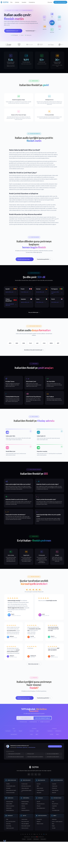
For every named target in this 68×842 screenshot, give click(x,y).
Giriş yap (23, 839)
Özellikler (8, 784)
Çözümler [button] (17, 2)
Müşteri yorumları (40, 824)
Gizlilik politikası (36, 839)
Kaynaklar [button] (24, 2)
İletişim (53, 826)
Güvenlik (53, 828)
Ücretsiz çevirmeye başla (25, 259)
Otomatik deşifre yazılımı (10, 786)
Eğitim (38, 786)
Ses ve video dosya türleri (10, 821)
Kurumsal (38, 784)
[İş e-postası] (26, 718)
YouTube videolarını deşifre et (26, 791)
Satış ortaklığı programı (41, 808)
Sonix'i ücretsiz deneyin (60, 2)
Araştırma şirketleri (40, 790)
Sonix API (38, 801)
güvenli (49, 770)
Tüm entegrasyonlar (55, 810)
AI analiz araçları (24, 784)
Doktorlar (23, 806)
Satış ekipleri (39, 792)
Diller (7, 819)
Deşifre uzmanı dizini (10, 828)
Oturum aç (50, 2)
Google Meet (54, 806)
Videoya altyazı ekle (25, 788)
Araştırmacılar (54, 786)
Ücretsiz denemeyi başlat (42, 718)
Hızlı (43, 770)
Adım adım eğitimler (25, 824)
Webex (53, 808)
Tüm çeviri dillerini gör (34, 312)
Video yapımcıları (55, 790)
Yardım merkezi (24, 819)
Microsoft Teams (55, 804)
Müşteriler (39, 821)
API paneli (38, 806)
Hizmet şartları (43, 839)
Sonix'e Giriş (8, 824)
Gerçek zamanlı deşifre (10, 792)
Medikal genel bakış (25, 801)
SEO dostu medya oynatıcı (26, 786)
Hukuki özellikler (9, 804)
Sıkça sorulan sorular (25, 821)
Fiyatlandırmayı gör (31, 30)
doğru (45, 770)
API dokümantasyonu (41, 804)
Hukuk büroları (9, 808)
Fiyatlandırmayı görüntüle (44, 259)
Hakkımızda (54, 819)
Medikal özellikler (25, 804)
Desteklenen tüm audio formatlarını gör (34, 350)
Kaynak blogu (8, 826)
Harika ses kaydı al (25, 828)
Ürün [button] (11, 2)
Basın (53, 824)
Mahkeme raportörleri (10, 806)
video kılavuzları (32, 747)
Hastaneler (23, 808)
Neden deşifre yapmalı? (26, 826)
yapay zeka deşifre (31, 770)
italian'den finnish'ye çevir (13, 30)
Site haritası (29, 839)
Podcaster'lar (54, 788)
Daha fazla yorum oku (34, 664)
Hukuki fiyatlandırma (10, 810)
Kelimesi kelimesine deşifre (11, 790)
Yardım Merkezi (20, 747)
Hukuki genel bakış (9, 801)
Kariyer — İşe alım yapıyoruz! (57, 821)
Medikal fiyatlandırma (25, 810)
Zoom (53, 801)
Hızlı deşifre (8, 788)
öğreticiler (25, 747)
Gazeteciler (54, 784)
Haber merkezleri (40, 788)
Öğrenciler (54, 792)
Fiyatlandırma (32, 2)
